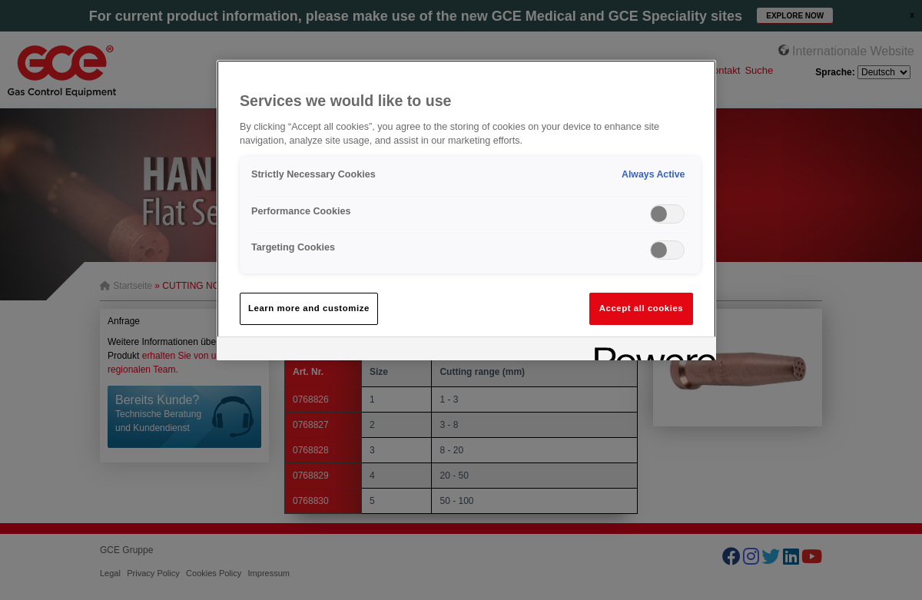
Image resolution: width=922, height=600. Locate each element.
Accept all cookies (641, 308)
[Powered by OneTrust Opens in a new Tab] (650, 350)
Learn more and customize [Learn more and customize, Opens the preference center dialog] (309, 308)
